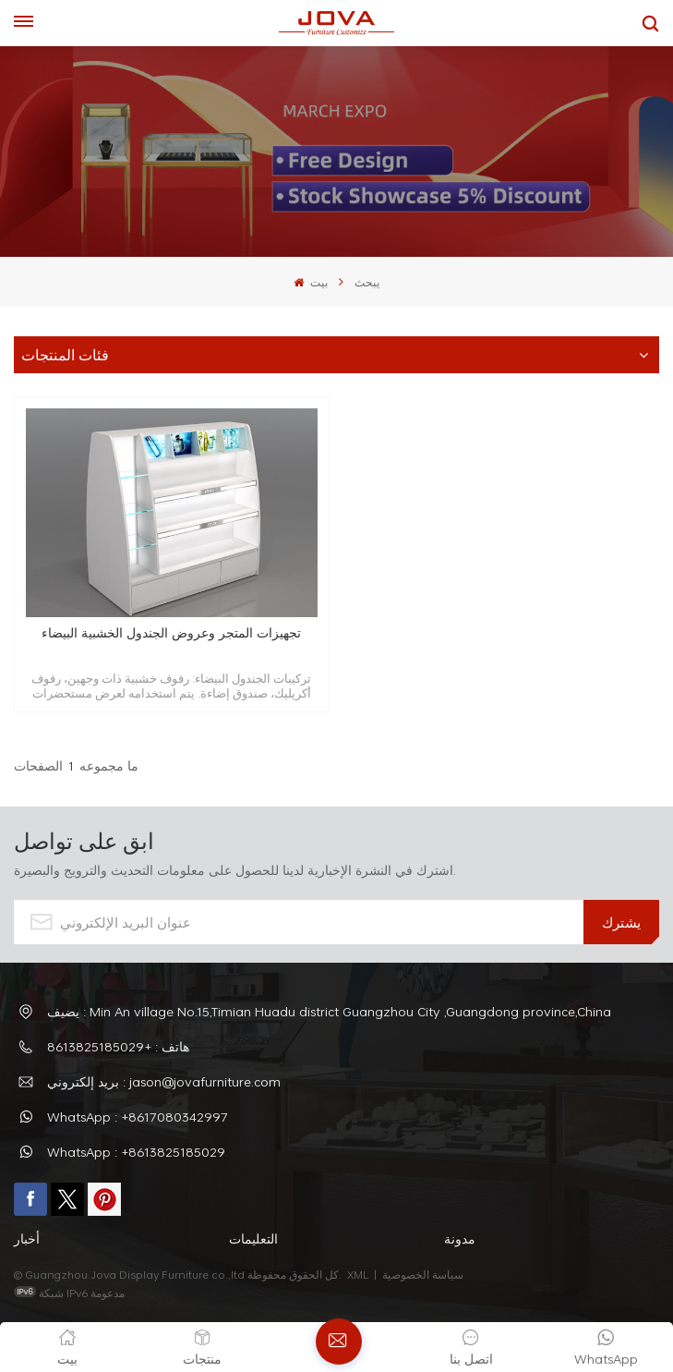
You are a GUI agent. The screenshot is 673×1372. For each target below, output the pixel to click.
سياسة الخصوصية (424, 1274)
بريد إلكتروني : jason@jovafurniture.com (164, 1081)
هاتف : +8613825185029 (118, 1046)
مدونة (459, 1238)
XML (357, 1274)
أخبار (27, 1238)
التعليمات (253, 1238)
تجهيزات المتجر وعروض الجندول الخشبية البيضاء (171, 633)
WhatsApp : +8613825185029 (136, 1151)
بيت (310, 281)
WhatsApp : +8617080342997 (137, 1116)
